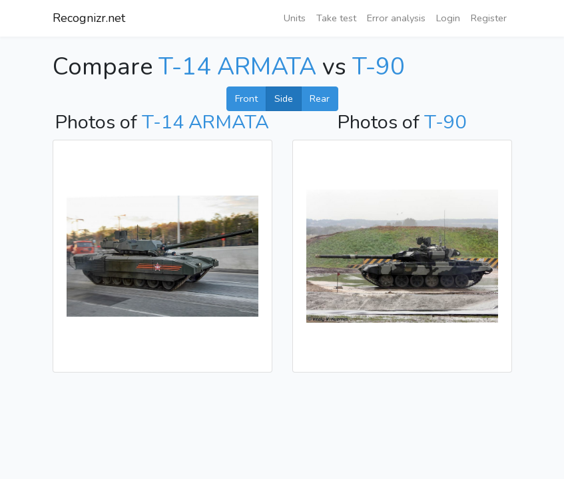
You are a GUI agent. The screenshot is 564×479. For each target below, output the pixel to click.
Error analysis (396, 18)
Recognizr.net (89, 18)
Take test (336, 18)
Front (246, 98)
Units (295, 18)
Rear (320, 98)
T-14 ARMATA (237, 67)
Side (283, 98)
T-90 (378, 67)
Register (489, 18)
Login (448, 18)
